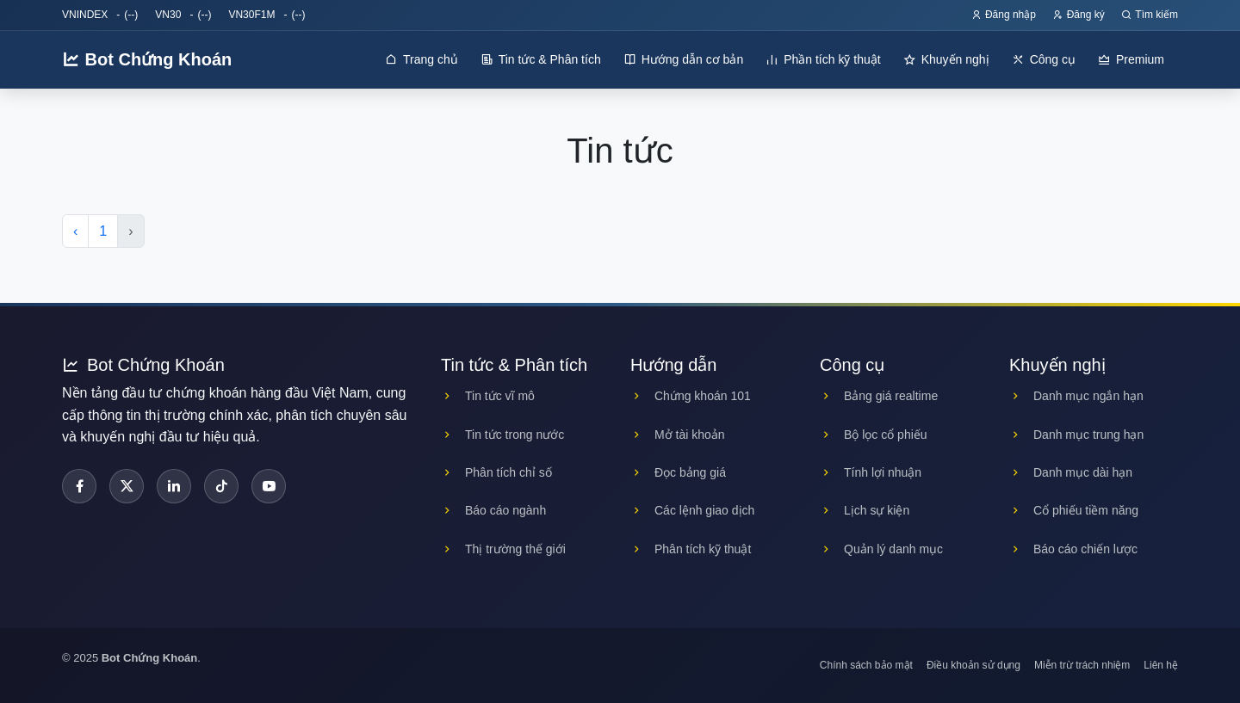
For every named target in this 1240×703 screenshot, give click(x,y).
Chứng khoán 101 (690, 395)
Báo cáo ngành (493, 510)
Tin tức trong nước (502, 434)
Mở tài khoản (677, 434)
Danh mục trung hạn (1076, 434)
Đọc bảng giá (678, 472)
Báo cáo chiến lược (1073, 549)
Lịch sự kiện (864, 510)
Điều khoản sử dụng (973, 665)
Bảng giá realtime (879, 395)
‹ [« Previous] (75, 231)
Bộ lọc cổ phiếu (873, 434)
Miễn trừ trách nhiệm (1082, 665)
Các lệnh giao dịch (692, 510)
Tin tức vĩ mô (488, 395)
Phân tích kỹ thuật (690, 549)
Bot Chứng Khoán (147, 59)
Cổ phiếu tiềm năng (1073, 510)
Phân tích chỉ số (496, 472)
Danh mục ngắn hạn (1076, 395)
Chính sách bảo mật (866, 665)
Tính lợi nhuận (870, 472)
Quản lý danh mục (881, 549)
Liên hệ (1161, 665)
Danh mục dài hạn (1070, 472)
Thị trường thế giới (503, 549)
